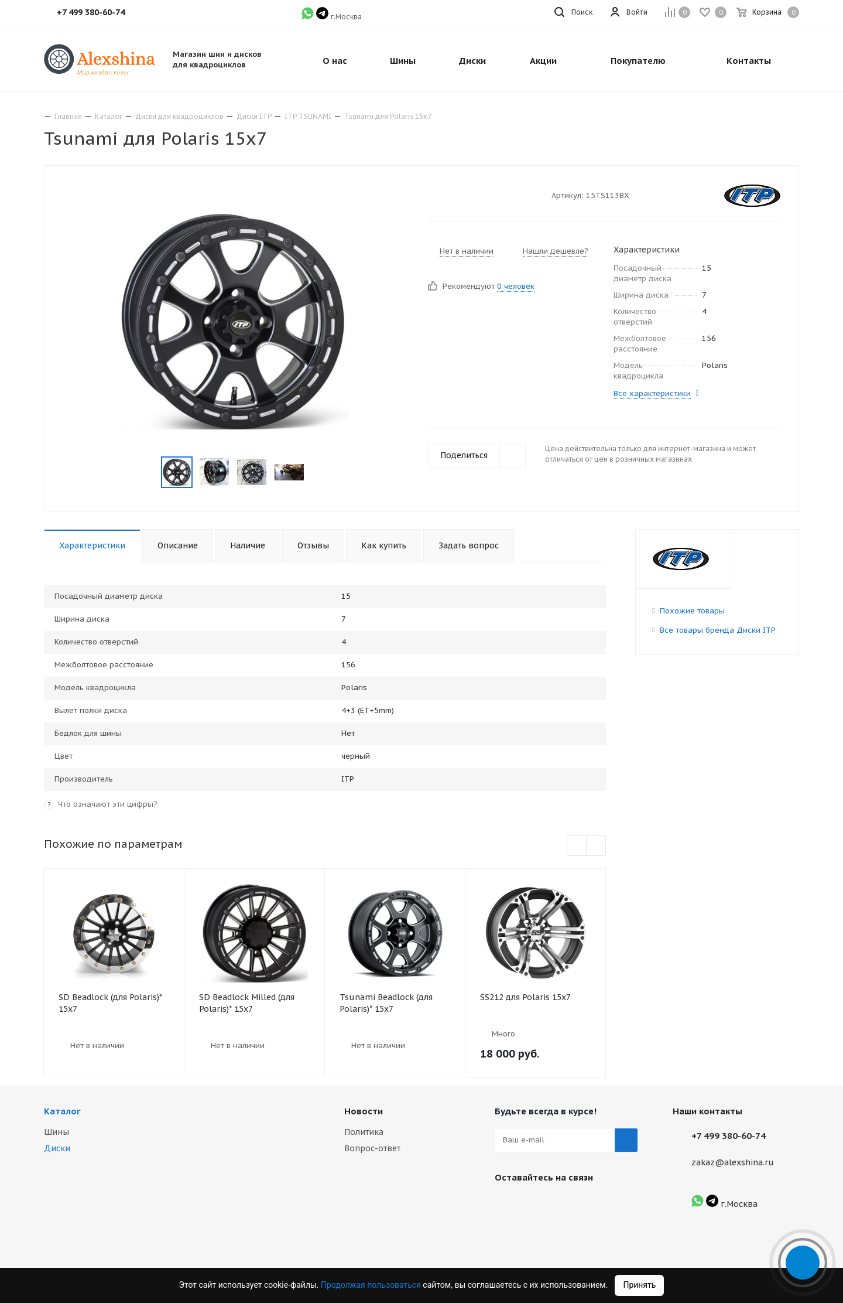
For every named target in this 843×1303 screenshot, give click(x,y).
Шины (56, 1132)
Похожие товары (692, 611)
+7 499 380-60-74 (728, 1135)
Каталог (62, 1111)
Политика (363, 1132)
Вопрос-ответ (372, 1148)
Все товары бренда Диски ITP (718, 630)
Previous (147, 472)
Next (318, 472)
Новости (363, 1111)
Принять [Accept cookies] (639, 1285)
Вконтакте (506, 1204)
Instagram (535, 1204)
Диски (57, 1148)
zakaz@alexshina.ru (732, 1162)
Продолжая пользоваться (372, 1285)
